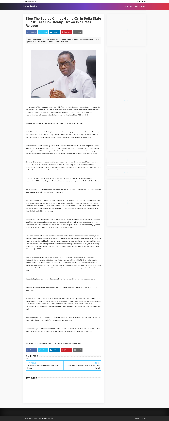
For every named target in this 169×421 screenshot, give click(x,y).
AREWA (137, 6)
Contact (144, 418)
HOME (126, 6)
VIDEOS (143, 6)
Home (137, 418)
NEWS (131, 6)
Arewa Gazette (30, 6)
